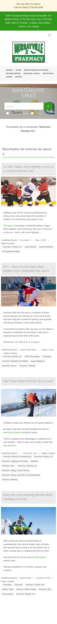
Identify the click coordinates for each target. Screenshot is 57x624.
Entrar (18, 77)
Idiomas (9, 70)
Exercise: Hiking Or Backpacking (17, 456)
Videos (36, 113)
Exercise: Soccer (9, 366)
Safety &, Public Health (26, 589)
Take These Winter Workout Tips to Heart (28, 381)
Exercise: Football (27, 366)
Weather (34, 461)
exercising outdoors (12, 432)
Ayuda (18, 70)
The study (7, 225)
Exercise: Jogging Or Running (15, 461)
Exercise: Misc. (8, 466)
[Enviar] (48, 106)
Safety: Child (7, 589)
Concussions (7, 594)
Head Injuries (30, 247)
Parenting (47, 356)
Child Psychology (32, 356)
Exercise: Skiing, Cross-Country (15, 470)
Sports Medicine (46, 247)
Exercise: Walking (9, 479)
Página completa (7, 243)
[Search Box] (24, 106)
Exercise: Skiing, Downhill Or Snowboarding (21, 475)
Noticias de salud (17, 113)
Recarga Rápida (13, 73)
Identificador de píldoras (36, 70)
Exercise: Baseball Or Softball (15, 361)
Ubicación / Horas (31, 73)
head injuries (40, 557)
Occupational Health (10, 251)
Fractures (19, 585)
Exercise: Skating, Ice (27, 466)
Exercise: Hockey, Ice (12, 247)
